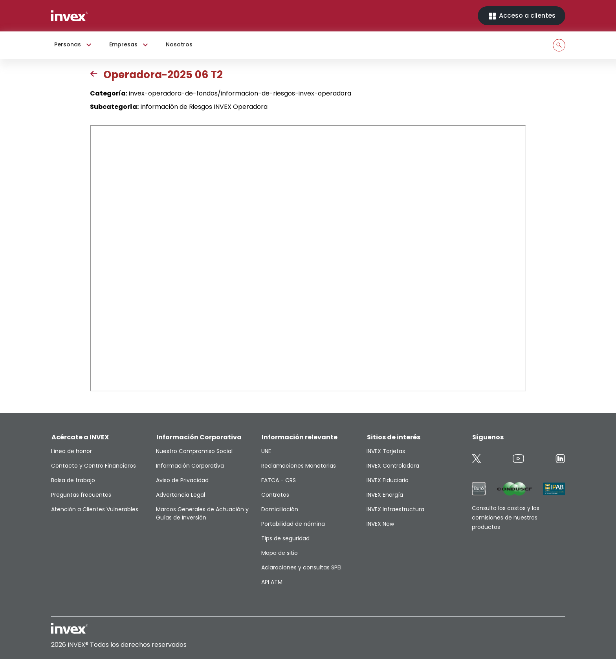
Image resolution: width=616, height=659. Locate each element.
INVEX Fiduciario (388, 480)
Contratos (275, 495)
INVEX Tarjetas (386, 451)
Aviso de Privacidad (182, 480)
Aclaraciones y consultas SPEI (301, 567)
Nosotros (179, 44)
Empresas (129, 45)
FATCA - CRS (278, 480)
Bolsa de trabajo (73, 480)
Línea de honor (71, 451)
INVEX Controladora (393, 466)
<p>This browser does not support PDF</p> (308, 258)
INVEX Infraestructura (395, 509)
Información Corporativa (190, 466)
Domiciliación (279, 509)
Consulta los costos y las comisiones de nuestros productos (505, 517)
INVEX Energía (385, 495)
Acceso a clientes (522, 16)
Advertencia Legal (180, 495)
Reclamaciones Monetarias (298, 466)
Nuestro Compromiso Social (194, 451)
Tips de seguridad (285, 538)
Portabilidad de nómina (293, 524)
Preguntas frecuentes (81, 495)
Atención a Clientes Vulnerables (94, 509)
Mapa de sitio (279, 553)
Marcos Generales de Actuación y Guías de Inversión (202, 513)
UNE (266, 451)
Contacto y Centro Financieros (93, 466)
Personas (74, 45)
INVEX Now (380, 524)
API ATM (271, 582)
